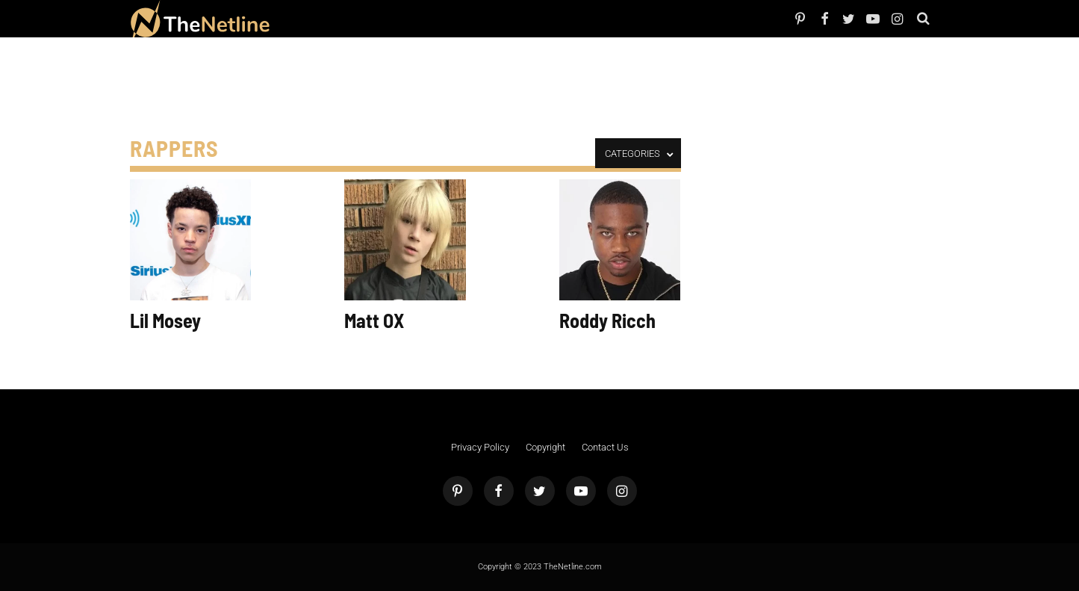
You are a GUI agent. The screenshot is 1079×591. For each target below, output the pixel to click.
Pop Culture (434, 18)
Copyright (545, 447)
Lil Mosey (165, 320)
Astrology (469, 18)
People (304, 18)
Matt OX (374, 320)
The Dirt (380, 18)
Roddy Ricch (607, 320)
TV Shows (351, 18)
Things (404, 18)
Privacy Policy (480, 447)
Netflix (325, 18)
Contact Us (605, 447)
